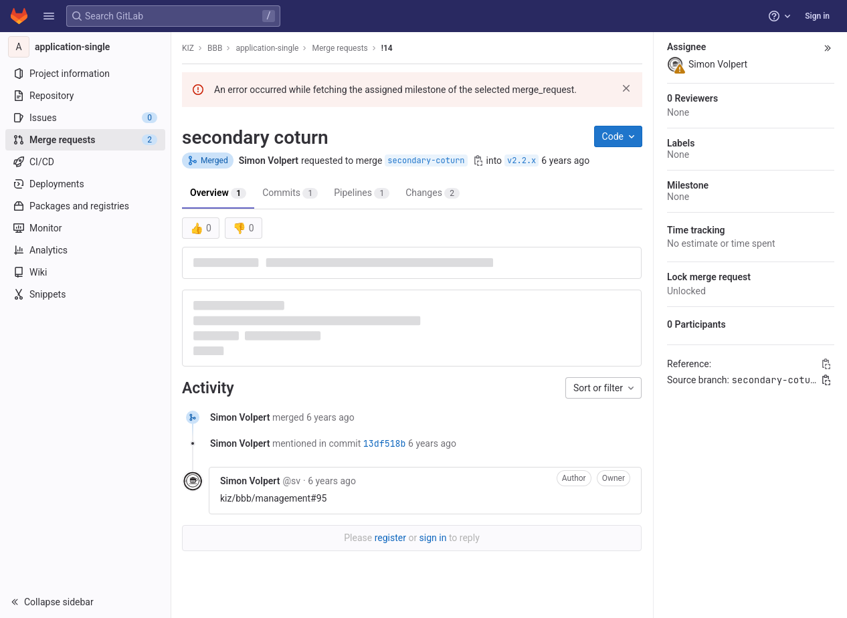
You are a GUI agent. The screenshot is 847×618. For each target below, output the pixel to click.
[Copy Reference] (826, 364)
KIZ (188, 48)
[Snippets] (85, 294)
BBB (214, 48)
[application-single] (85, 46)
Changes (432, 193)
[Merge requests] (85, 139)
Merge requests (339, 48)
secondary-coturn (425, 160)
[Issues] (85, 117)
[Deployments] (85, 184)
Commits (290, 193)
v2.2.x (521, 160)
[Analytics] (85, 250)
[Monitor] (85, 228)
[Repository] (85, 95)
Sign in (817, 16)
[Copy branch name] (478, 160)
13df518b (384, 443)
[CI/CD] (85, 162)
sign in (433, 537)
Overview (218, 193)
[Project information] (85, 73)
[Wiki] (85, 272)
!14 (387, 48)
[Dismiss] (626, 88)
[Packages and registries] (85, 206)
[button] (49, 16)
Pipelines (361, 193)
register (390, 537)
